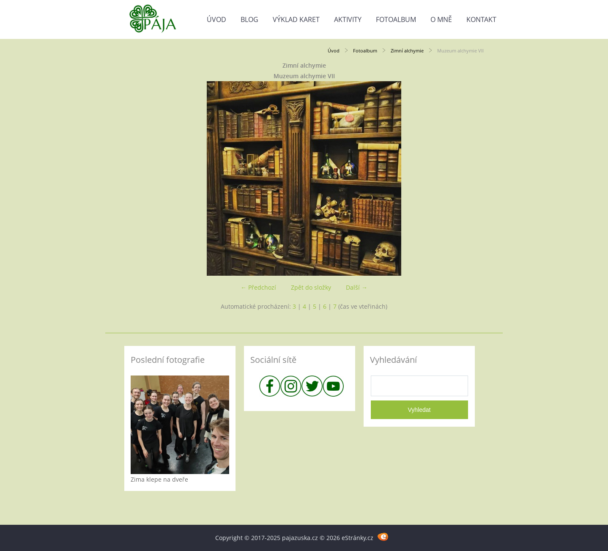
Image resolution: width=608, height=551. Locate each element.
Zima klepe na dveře (159, 479)
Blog (249, 19)
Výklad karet (296, 19)
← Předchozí (258, 287)
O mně (441, 19)
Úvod (216, 19)
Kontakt (481, 19)
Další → (356, 287)
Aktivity (348, 19)
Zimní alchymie (407, 50)
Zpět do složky (311, 287)
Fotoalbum (396, 19)
